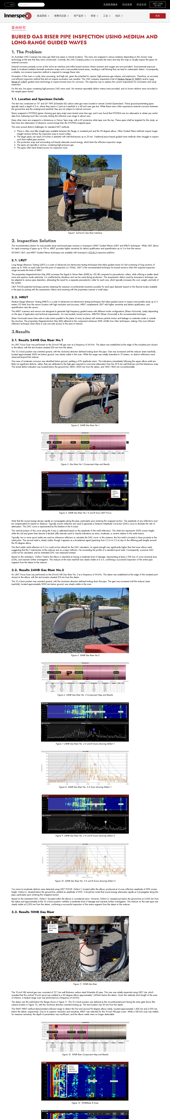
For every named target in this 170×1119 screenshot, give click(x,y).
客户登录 (157, 6)
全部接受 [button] (154, 1108)
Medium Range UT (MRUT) (130, 79)
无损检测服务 (110, 4)
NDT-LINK (158, 3)
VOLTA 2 (92, 252)
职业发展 (127, 4)
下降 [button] (145, 1107)
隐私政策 (58, 1109)
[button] (9, 4)
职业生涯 (141, 4)
